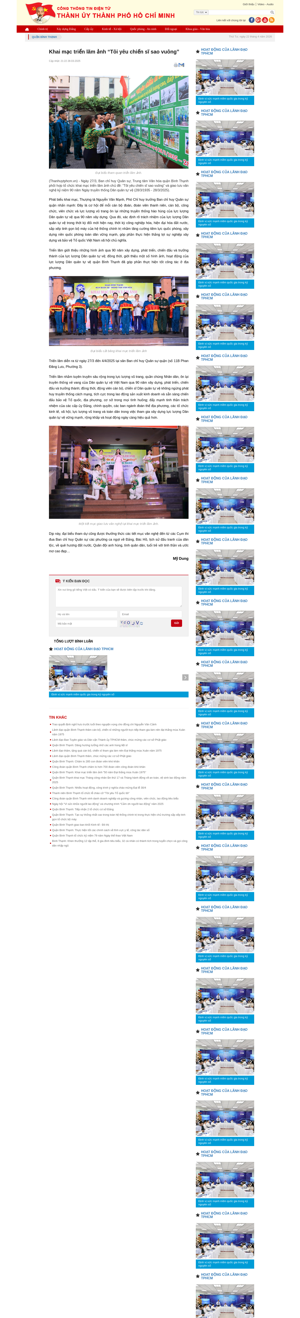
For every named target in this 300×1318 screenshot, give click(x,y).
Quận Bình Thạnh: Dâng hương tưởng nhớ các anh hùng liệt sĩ (90, 745)
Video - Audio (266, 4)
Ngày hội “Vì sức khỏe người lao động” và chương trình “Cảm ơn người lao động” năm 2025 (108, 803)
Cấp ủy (89, 29)
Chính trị (43, 29)
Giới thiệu (248, 4)
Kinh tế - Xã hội (112, 29)
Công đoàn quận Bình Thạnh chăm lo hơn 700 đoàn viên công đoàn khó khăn (98, 766)
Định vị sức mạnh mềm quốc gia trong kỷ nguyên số (82, 694)
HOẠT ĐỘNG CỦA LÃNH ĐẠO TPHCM (83, 649)
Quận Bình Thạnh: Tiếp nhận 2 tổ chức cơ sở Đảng (83, 809)
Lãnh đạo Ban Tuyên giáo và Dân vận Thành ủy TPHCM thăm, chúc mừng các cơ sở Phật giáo (109, 739)
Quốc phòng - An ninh (143, 29)
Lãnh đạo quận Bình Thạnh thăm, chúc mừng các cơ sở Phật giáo (91, 756)
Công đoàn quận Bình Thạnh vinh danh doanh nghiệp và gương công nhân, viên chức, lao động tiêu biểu (115, 798)
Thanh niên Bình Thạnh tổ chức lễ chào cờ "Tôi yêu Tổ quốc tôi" (91, 793)
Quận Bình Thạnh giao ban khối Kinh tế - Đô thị (80, 824)
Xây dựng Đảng (66, 29)
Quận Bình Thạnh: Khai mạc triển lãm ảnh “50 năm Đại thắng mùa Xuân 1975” (99, 772)
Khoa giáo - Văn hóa (198, 29)
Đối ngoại (171, 29)
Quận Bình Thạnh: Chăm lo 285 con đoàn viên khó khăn (86, 761)
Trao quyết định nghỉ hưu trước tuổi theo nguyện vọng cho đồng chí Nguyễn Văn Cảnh (104, 724)
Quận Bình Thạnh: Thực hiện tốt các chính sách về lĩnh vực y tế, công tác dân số (101, 830)
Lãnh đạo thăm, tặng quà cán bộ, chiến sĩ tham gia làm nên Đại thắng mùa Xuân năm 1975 (107, 750)
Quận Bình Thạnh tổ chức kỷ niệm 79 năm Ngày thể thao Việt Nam (92, 835)
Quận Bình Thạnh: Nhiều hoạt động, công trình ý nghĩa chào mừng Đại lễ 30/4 (99, 787)
